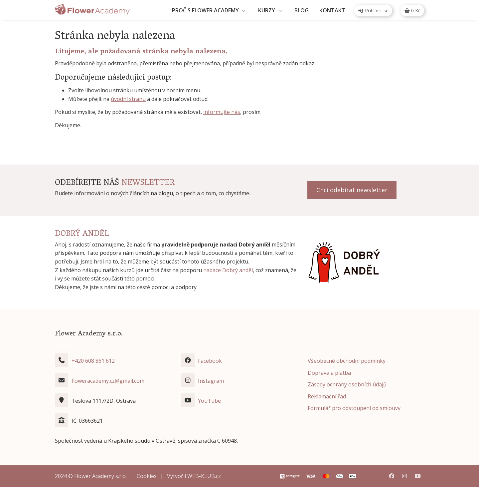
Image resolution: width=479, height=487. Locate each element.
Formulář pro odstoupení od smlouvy (354, 408)
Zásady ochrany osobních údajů (347, 384)
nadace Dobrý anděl (228, 270)
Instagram (211, 380)
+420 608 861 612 (93, 360)
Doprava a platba (329, 372)
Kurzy (266, 10)
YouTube (209, 400)
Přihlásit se (373, 10)
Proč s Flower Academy (205, 10)
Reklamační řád (327, 396)
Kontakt (332, 10)
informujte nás (221, 112)
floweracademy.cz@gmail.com (108, 380)
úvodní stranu (128, 99)
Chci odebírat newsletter (352, 190)
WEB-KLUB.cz (204, 476)
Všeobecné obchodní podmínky (347, 360)
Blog (301, 10)
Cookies (147, 476)
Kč (412, 10)
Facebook (210, 360)
